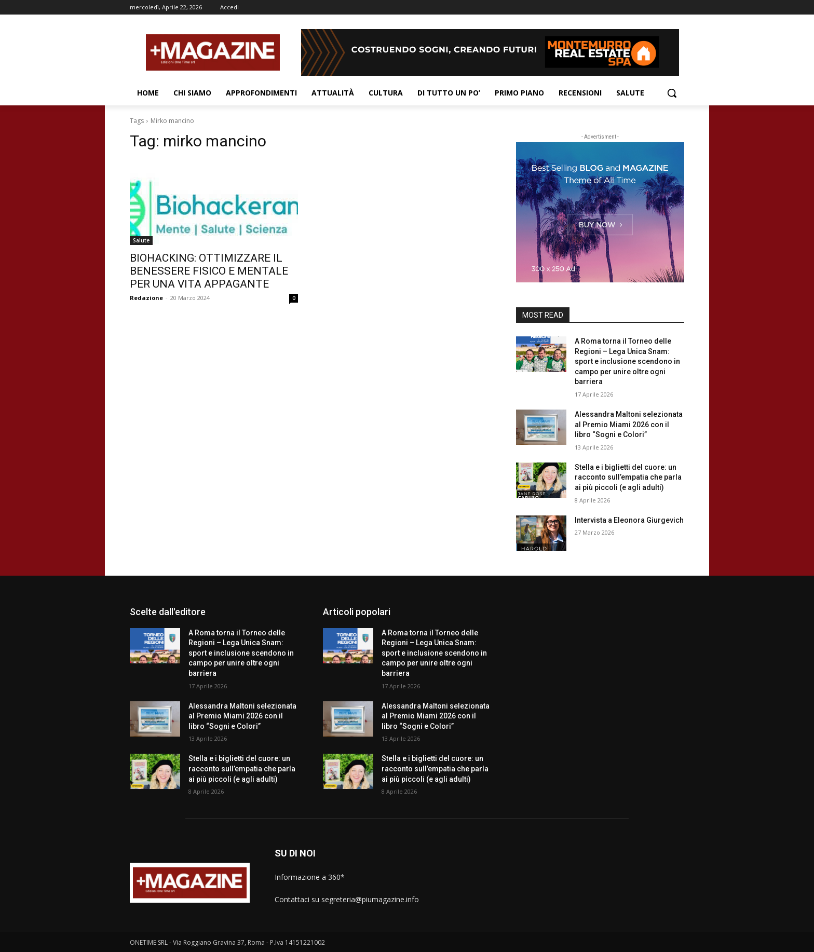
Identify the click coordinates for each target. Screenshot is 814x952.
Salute (141, 240)
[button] (671, 92)
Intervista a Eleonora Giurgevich (629, 520)
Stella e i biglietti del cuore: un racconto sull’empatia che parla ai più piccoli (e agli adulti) (628, 477)
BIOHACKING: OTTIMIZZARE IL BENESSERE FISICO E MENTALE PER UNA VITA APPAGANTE (209, 271)
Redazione (146, 298)
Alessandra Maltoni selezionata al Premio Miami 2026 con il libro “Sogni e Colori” (629, 424)
